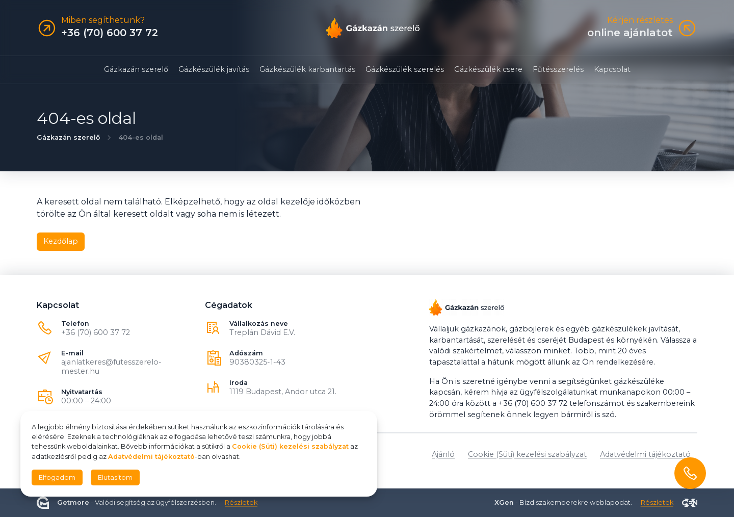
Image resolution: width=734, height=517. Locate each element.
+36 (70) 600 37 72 (95, 332)
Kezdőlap (60, 241)
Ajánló (443, 454)
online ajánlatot (630, 33)
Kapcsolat (612, 69)
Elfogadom (57, 477)
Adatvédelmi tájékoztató (645, 454)
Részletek (241, 502)
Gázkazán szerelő (136, 69)
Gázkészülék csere (488, 69)
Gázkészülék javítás (213, 69)
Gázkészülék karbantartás (307, 69)
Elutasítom (115, 477)
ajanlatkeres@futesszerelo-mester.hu (111, 366)
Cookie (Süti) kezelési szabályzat (527, 454)
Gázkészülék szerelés (404, 69)
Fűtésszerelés (558, 69)
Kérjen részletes (640, 20)
